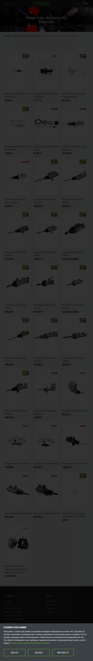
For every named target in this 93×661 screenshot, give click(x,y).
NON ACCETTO (63, 652)
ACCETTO (14, 652)
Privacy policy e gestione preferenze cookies (29, 643)
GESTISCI (38, 652)
